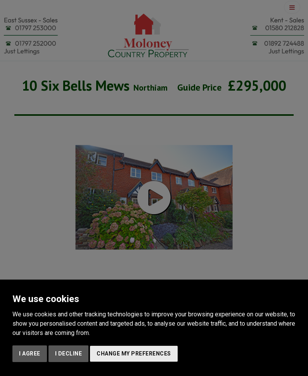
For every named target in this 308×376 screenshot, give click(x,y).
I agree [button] (29, 353)
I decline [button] (68, 353)
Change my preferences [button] (134, 353)
